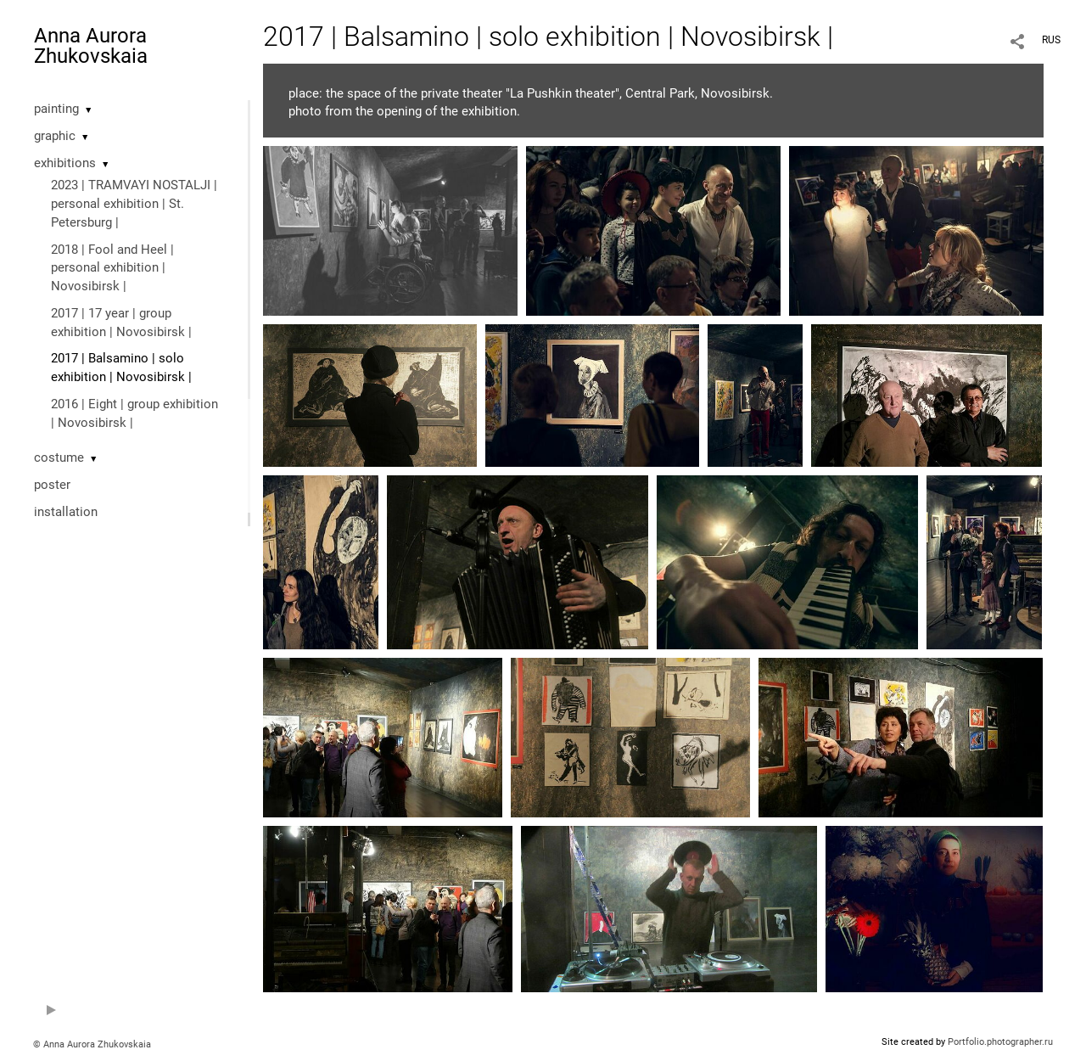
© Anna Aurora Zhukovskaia (92, 1044)
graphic (55, 135)
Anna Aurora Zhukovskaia (91, 46)
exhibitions (65, 163)
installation (66, 511)
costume (59, 457)
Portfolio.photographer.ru (1000, 1041)
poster (52, 484)
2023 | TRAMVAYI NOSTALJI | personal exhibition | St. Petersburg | (134, 203)
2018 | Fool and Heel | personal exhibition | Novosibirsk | (112, 268)
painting (56, 108)
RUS (1051, 40)
